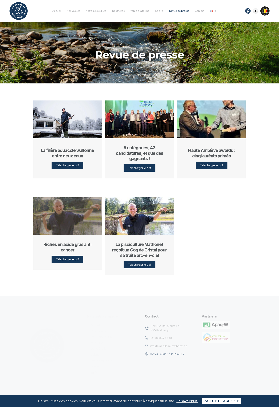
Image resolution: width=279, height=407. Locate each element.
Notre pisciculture (96, 10)
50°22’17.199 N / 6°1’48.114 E (167, 353)
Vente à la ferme (139, 10)
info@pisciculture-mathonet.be (168, 345)
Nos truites (118, 10)
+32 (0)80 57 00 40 (161, 337)
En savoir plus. (187, 401)
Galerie (159, 10)
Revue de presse (179, 10)
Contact (199, 10)
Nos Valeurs (73, 10)
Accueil (56, 10)
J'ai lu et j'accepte (221, 401)
